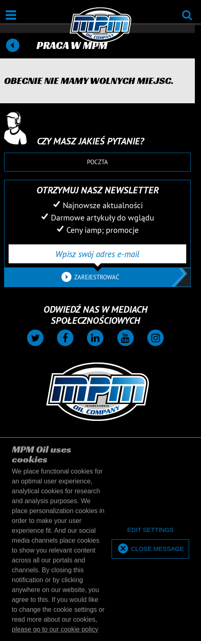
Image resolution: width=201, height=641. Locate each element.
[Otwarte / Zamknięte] (11, 15)
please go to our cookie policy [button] (55, 629)
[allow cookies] (150, 549)
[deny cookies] (150, 530)
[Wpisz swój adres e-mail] (97, 253)
